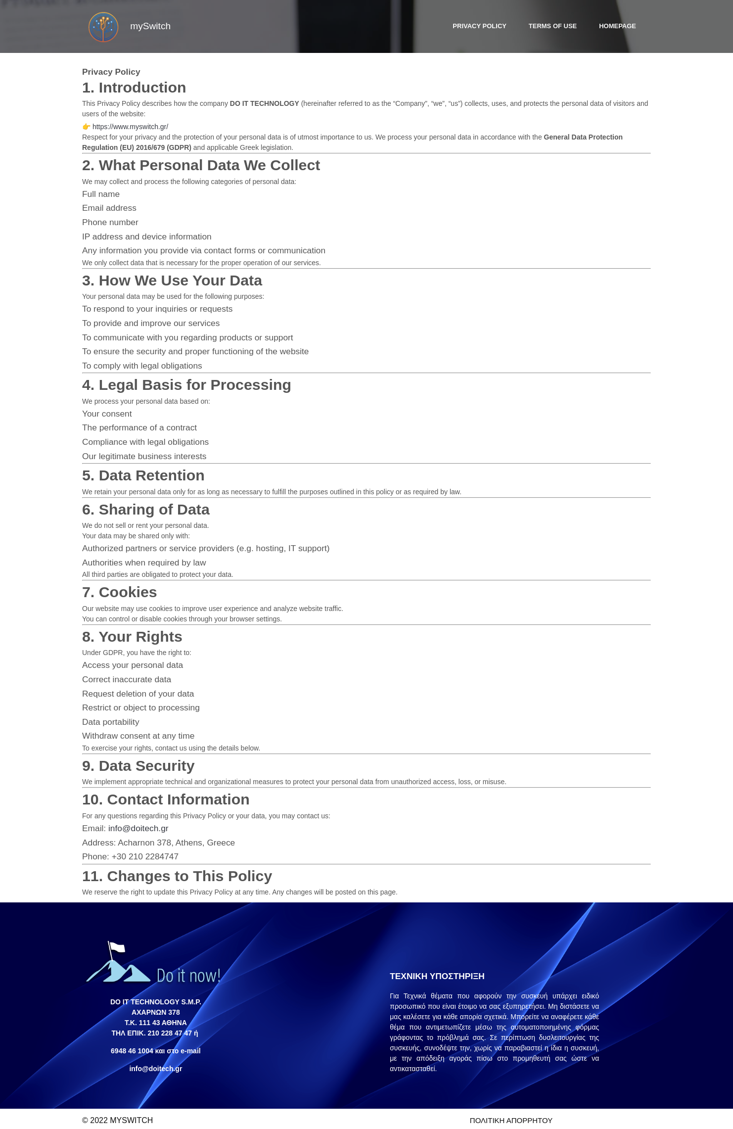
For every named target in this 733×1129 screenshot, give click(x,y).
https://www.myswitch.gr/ (135, 123)
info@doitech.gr (143, 824)
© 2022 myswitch (117, 1116)
